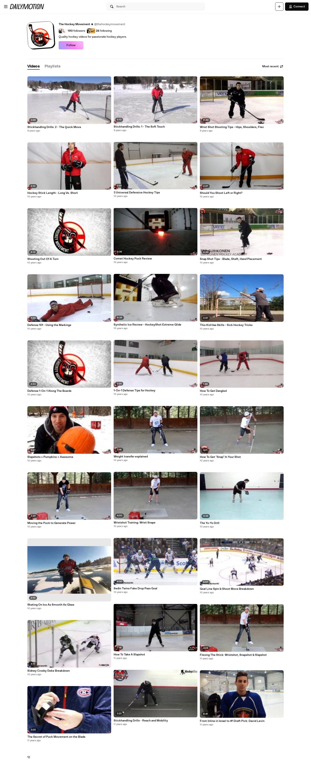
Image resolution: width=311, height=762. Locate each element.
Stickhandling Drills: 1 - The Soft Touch (139, 126)
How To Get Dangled (213, 391)
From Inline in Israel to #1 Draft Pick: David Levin (232, 721)
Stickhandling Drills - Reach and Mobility (141, 720)
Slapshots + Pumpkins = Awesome (50, 457)
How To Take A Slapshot (129, 654)
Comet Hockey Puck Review (133, 258)
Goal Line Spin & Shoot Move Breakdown (227, 589)
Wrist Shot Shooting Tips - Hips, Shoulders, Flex (232, 127)
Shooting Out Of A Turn (42, 259)
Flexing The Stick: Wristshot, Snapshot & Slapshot (233, 655)
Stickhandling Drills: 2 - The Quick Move (54, 127)
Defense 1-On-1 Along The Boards (49, 391)
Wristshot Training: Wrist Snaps (134, 522)
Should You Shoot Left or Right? (221, 193)
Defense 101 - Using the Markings (49, 325)
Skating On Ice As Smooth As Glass (50, 604)
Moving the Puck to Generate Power (51, 523)
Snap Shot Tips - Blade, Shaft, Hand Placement (231, 259)
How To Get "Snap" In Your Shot (220, 457)
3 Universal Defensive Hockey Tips (137, 192)
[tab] (33, 66)
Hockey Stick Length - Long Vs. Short (52, 193)
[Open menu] (5, 6)
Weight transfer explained (131, 456)
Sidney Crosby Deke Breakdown (48, 670)
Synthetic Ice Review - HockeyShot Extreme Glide (147, 324)
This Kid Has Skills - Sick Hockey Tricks (226, 325)
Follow (71, 45)
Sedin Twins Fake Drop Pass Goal (135, 588)
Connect (297, 7)
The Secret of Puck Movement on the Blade (56, 737)
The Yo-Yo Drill (209, 523)
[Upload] (279, 6)
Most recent (273, 66)
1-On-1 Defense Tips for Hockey (134, 390)
